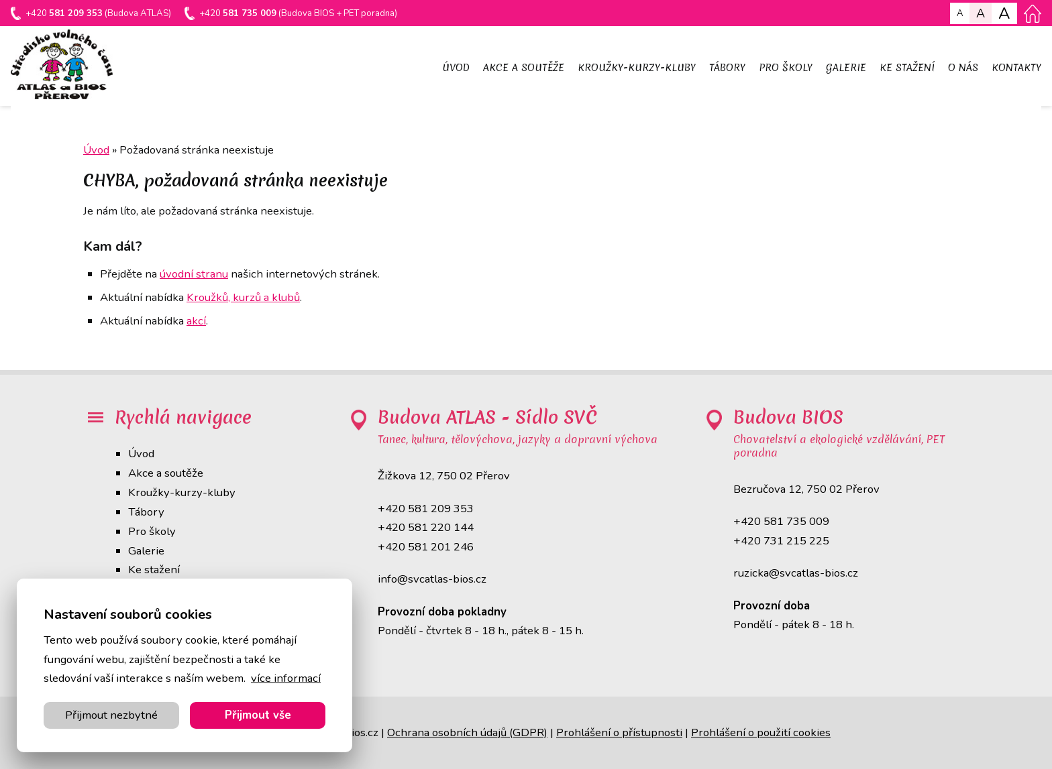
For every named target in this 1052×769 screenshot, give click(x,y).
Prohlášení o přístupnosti (619, 732)
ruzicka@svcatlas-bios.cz (795, 573)
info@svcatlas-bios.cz (432, 579)
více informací (286, 678)
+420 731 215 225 (781, 540)
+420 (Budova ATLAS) (98, 14)
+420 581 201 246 (426, 546)
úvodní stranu (194, 274)
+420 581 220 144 (426, 527)
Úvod (141, 453)
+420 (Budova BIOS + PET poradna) (302, 14)
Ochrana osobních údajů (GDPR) (467, 732)
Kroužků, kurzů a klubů (243, 297)
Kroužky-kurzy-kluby (181, 492)
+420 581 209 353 (426, 508)
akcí (196, 321)
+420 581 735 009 (781, 521)
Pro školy (152, 531)
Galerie (146, 550)
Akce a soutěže (165, 473)
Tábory (146, 512)
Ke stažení (154, 569)
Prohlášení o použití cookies (761, 732)
